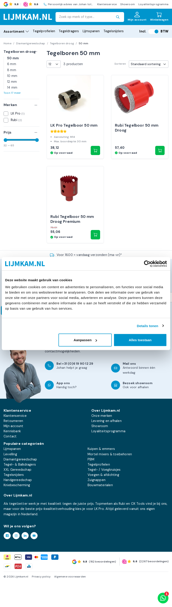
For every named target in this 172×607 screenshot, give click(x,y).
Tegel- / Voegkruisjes (104, 495)
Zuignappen (96, 505)
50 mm (13, 58)
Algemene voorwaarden (70, 602)
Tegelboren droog (62, 43)
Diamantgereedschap (30, 43)
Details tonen (147, 326)
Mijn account (13, 451)
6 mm (11, 64)
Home (7, 43)
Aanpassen (85, 340)
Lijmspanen (91, 31)
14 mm (12, 87)
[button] (95, 163)
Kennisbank (12, 456)
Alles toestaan (140, 340)
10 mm (12, 76)
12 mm (12, 82)
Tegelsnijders (113, 31)
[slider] (5, 140)
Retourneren (13, 446)
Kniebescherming (17, 510)
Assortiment (16, 32)
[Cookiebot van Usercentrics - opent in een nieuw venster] (147, 263)
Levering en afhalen (106, 446)
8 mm (11, 70)
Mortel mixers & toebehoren (110, 479)
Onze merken (101, 441)
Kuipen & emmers (101, 474)
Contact (10, 462)
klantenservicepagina (78, 371)
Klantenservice (107, 4)
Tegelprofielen (44, 31)
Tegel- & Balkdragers (20, 490)
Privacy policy (41, 602)
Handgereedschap (18, 505)
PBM (91, 485)
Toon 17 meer (12, 93)
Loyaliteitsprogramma (153, 4)
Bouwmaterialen (100, 510)
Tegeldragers (69, 31)
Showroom (127, 4)
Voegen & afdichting (103, 500)
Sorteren (120, 64)
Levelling (10, 479)
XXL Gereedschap (17, 495)
